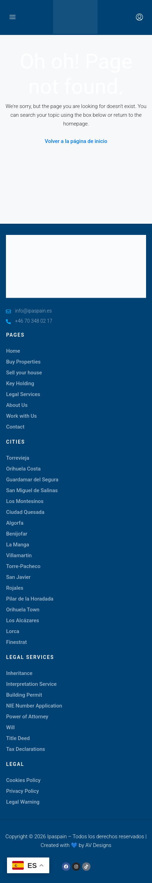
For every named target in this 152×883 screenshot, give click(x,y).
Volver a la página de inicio (76, 141)
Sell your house (24, 372)
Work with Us (21, 416)
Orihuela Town (22, 609)
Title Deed (18, 738)
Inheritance (19, 673)
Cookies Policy (23, 780)
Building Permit (24, 695)
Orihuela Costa (23, 469)
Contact (15, 427)
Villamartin (18, 555)
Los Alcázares (22, 620)
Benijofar (16, 534)
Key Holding (20, 383)
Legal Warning (22, 802)
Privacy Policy (22, 791)
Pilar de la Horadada (29, 599)
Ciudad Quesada (25, 512)
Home (13, 351)
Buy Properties (23, 362)
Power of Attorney (27, 716)
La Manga (17, 544)
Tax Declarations (25, 749)
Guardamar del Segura (32, 479)
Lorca (12, 631)
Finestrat (16, 642)
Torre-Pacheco (23, 566)
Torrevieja (17, 458)
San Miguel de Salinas (32, 490)
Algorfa (14, 523)
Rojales (14, 588)
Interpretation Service (31, 684)
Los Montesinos (24, 501)
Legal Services (23, 394)
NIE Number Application (34, 706)
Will (10, 727)
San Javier (18, 577)
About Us (17, 405)
